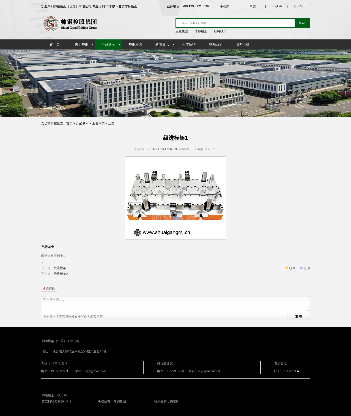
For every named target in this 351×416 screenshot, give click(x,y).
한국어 (298, 6)
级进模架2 (61, 274)
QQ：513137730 (285, 371)
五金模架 (98, 123)
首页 (69, 123)
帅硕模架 (48, 395)
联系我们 (216, 44)
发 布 (298, 316)
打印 (307, 268)
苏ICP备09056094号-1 (56, 401)
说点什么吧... (176, 304)
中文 (253, 6)
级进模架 (60, 268)
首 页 (55, 44)
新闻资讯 (162, 44)
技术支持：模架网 (166, 401)
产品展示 (108, 44)
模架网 (62, 395)
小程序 (224, 6)
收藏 (292, 268)
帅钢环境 (135, 44)
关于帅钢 (81, 44)
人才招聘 (189, 44)
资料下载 (242, 44)
